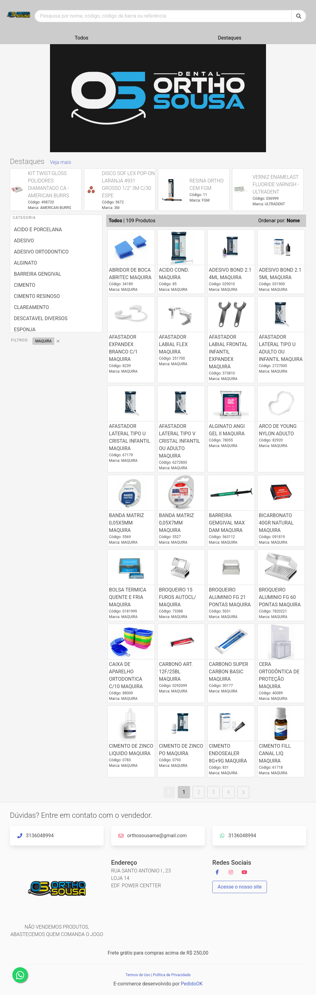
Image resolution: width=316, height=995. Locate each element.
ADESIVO (24, 241)
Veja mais (60, 162)
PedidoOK (192, 984)
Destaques (229, 38)
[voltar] (169, 792)
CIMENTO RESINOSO (37, 296)
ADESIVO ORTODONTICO (41, 252)
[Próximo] (243, 792)
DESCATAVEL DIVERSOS (41, 318)
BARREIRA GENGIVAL (37, 274)
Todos (81, 38)
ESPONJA (24, 329)
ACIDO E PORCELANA (38, 229)
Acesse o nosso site (240, 887)
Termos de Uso (138, 975)
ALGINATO (25, 263)
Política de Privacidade (171, 975)
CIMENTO (24, 285)
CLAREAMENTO (31, 307)
